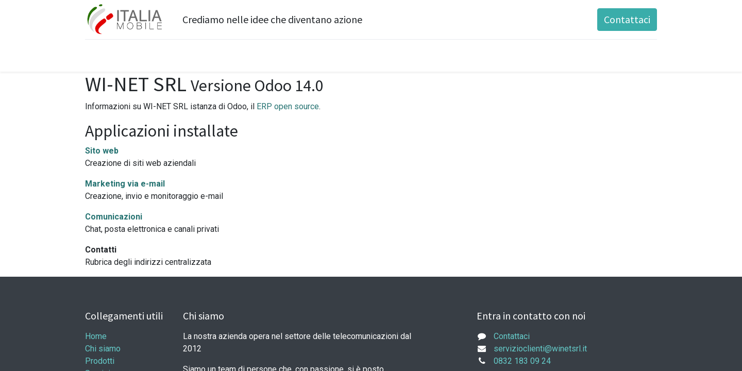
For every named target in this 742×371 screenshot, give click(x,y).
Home (96, 336)
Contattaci (627, 19)
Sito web (102, 151)
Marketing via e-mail (125, 184)
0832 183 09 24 (522, 361)
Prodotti (99, 361)
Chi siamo (103, 348)
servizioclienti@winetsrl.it (540, 348)
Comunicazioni (113, 217)
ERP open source (288, 106)
